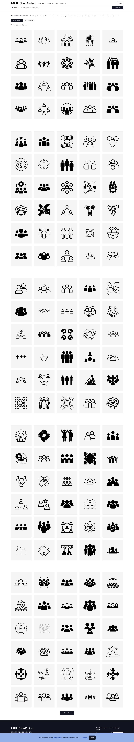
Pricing (61, 3)
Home (39, 3)
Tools (56, 3)
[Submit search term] (117, 7)
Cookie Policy (58, 739)
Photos (49, 3)
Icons (43, 3)
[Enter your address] (105, 732)
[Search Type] (15, 7)
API (53, 3)
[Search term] (66, 7)
